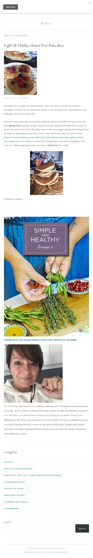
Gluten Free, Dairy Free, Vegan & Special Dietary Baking (32, 475)
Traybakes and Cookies (16, 501)
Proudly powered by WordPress (46, 548)
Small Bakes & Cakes (14, 495)
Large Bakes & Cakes (14, 481)
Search (7, 522)
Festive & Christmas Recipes (18, 468)
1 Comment (24, 98)
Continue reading (14, 199)
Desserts (8, 462)
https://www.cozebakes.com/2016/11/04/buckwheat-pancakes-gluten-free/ (44, 137)
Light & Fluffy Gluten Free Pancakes (34, 45)
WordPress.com (59, 552)
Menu (48, 23)
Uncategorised (11, 508)
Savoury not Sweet (13, 488)
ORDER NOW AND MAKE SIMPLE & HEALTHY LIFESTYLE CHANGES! (40, 340)
